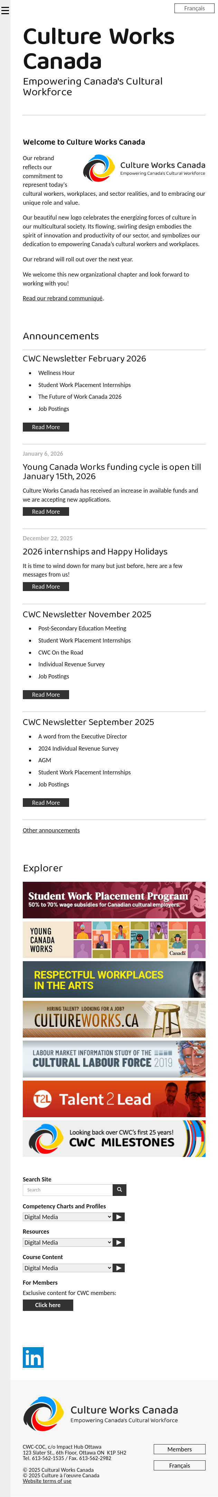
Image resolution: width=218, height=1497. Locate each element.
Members (180, 1449)
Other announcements (51, 830)
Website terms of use (47, 1481)
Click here (48, 1305)
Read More (46, 427)
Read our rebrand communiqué (63, 298)
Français (194, 8)
